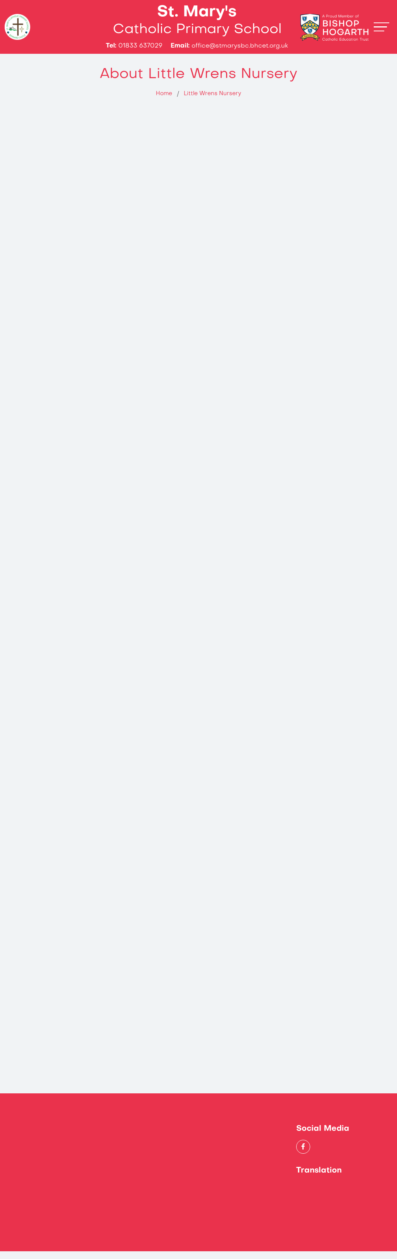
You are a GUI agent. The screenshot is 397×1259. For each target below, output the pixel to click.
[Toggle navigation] (381, 31)
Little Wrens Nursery (212, 101)
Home (164, 101)
